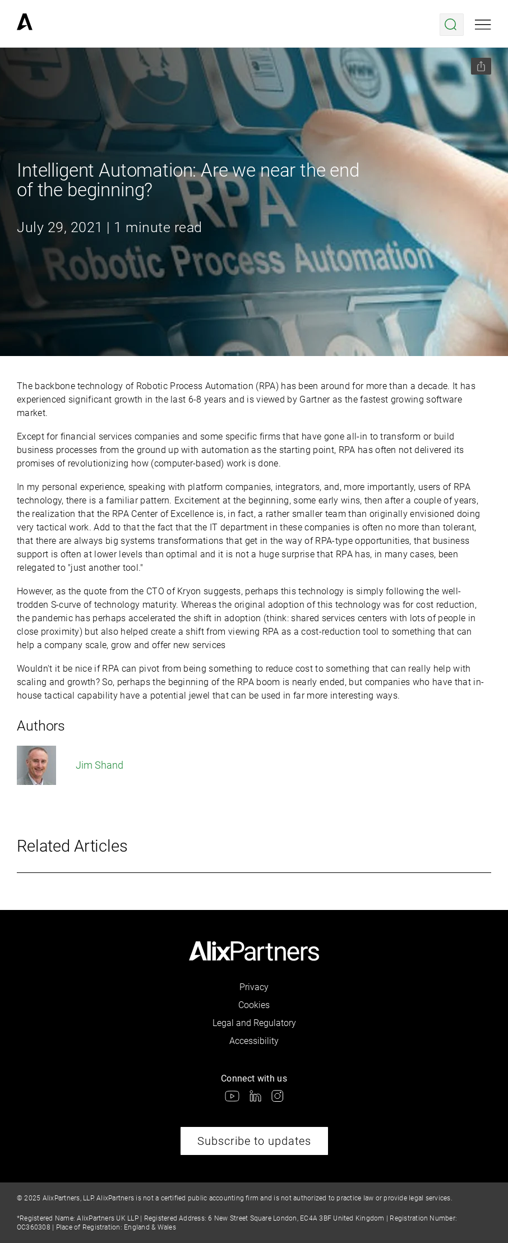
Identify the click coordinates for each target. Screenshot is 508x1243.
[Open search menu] (452, 24)
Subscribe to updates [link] (254, 1141)
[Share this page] (481, 66)
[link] (25, 24)
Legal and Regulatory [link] (254, 1023)
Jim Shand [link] (70, 765)
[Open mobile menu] (483, 25)
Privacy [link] (254, 987)
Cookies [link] (254, 1005)
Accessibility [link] (254, 1041)
